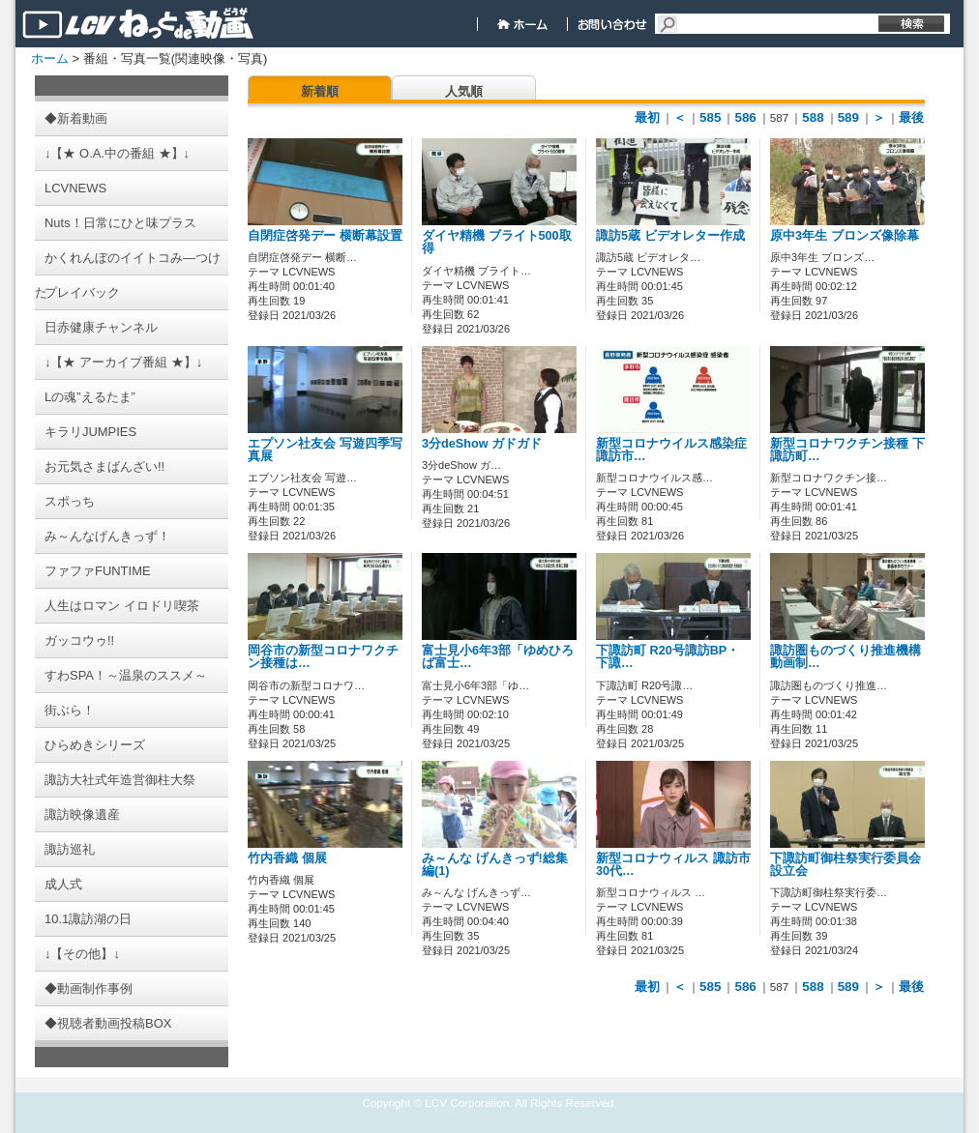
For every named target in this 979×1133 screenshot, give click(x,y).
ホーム (50, 58)
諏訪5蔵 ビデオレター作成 (670, 236)
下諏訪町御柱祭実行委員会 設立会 (845, 865)
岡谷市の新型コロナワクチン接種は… (323, 657)
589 (848, 117)
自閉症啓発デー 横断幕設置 (325, 236)
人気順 (464, 91)
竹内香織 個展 (287, 858)
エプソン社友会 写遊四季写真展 (325, 450)
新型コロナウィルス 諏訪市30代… (673, 865)
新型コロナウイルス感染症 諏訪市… (671, 450)
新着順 (320, 91)
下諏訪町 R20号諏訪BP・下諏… (667, 657)
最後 (911, 117)
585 (710, 117)
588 (812, 117)
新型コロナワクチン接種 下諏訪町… (847, 450)
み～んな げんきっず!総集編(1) (495, 865)
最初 (647, 117)
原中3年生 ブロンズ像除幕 (844, 236)
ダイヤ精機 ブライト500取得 (497, 242)
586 (745, 117)
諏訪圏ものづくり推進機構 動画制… (845, 657)
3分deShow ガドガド (482, 443)
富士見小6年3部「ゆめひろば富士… (498, 657)
